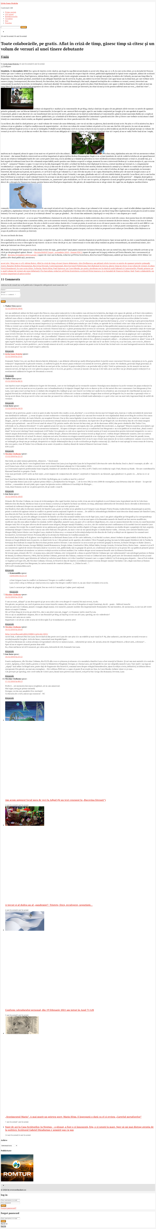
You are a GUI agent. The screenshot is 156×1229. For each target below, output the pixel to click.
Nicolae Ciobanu (13, 454)
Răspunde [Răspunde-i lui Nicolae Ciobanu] (9, 492)
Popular (8, 23)
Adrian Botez (30, 263)
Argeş (3, 265)
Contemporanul (56, 265)
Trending (9, 19)
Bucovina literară (40, 265)
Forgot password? (8, 1208)
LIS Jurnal (9, 14)
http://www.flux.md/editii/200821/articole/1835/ (26, 634)
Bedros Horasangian (23, 265)
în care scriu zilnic (25, 268)
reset (3, 1222)
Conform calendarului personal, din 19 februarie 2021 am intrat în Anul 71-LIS (49, 1010)
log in (3, 1206)
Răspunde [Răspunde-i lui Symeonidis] (14, 592)
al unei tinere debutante (67, 263)
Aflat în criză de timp (46, 263)
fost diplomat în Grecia (98, 265)
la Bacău (37, 268)
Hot (6, 21)
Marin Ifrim (47, 268)
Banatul (10, 265)
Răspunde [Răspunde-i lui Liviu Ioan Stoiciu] (9, 376)
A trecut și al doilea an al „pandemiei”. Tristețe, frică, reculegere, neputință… (49, 905)
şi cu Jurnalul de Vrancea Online (116, 271)
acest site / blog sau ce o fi (12, 263)
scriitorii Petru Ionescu (90, 271)
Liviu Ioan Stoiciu (9, 3)
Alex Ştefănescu (86, 263)
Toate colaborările (143, 271)
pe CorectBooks (73, 268)
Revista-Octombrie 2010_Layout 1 (23, 255)
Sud (132, 271)
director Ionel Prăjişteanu (75, 265)
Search (23, 27)
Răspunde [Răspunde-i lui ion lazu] (9, 451)
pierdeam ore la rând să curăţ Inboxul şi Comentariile (112, 268)
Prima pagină (10, 12)
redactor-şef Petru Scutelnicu (66, 271)
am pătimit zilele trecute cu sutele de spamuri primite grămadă (122, 263)
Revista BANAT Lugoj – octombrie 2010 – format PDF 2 (58, 252)
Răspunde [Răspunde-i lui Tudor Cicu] (9, 352)
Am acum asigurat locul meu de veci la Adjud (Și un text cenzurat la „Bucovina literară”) (55, 800)
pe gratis (85, 268)
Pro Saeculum (47, 271)
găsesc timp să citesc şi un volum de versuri (128, 265)
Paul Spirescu (59, 268)
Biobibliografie (11, 16)
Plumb (140, 268)
